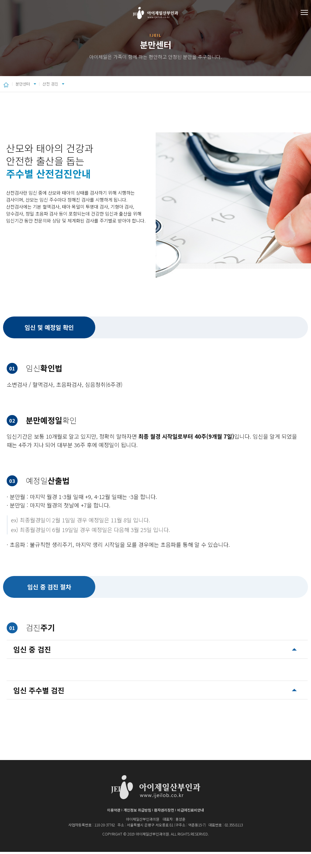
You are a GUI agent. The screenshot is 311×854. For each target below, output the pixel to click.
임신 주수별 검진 (38, 692)
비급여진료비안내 (190, 812)
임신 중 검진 (32, 651)
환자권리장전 (164, 812)
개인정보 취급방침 (137, 812)
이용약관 (113, 812)
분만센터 (27, 85)
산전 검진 (75, 85)
